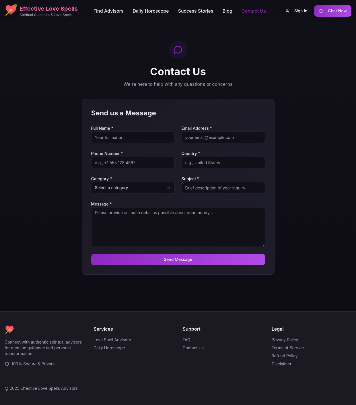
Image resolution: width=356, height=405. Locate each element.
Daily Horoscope (151, 11)
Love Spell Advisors (112, 339)
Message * (101, 203)
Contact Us (254, 11)
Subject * (190, 178)
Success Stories (195, 11)
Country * (191, 153)
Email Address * (197, 128)
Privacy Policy (285, 339)
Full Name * (102, 128)
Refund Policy (285, 355)
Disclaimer (281, 363)
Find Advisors (109, 11)
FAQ (186, 339)
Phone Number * (107, 153)
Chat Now (333, 10)
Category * (101, 178)
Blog (227, 11)
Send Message (178, 259)
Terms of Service (288, 347)
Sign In (296, 10)
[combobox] (133, 187)
